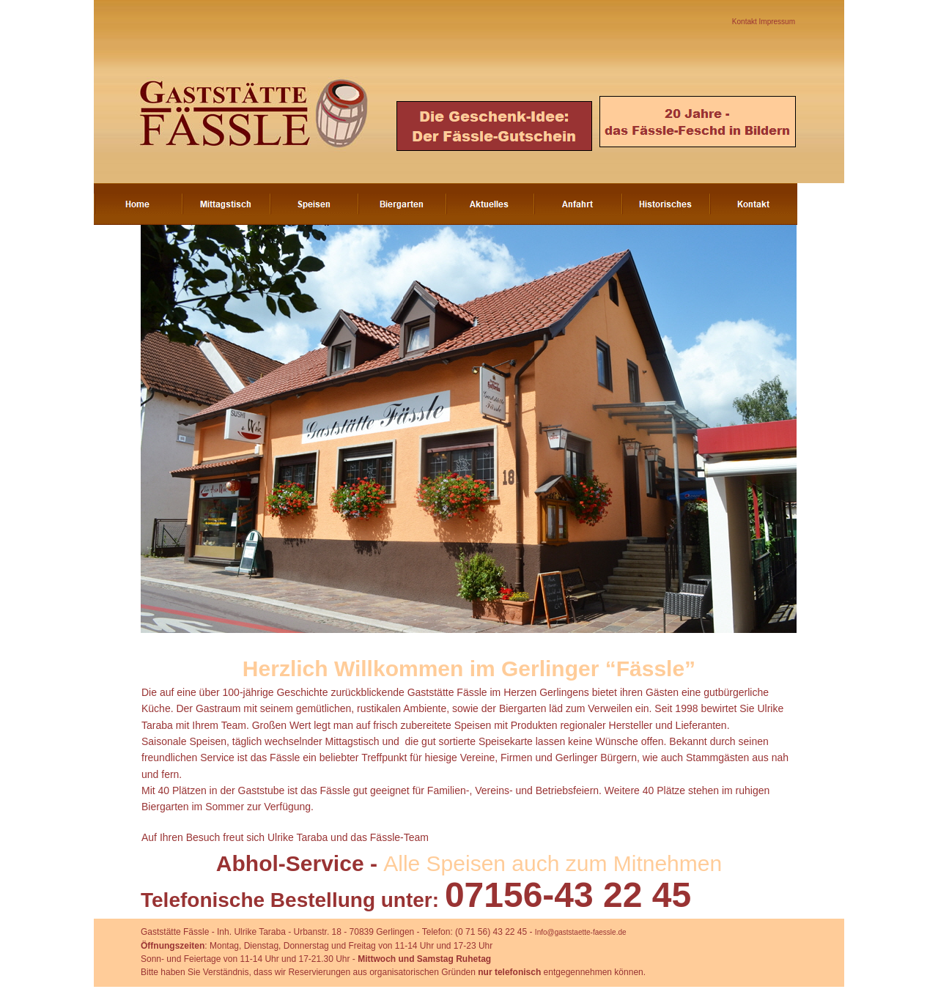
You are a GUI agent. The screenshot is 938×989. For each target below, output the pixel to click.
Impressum (777, 22)
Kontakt (745, 22)
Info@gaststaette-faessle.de (581, 932)
